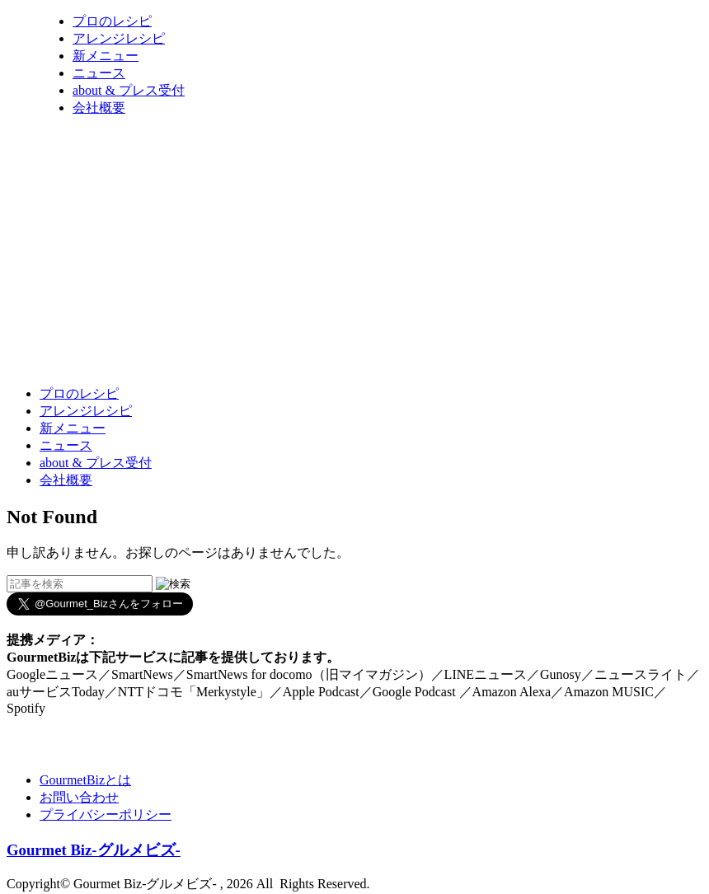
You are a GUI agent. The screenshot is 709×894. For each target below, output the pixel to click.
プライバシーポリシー (105, 814)
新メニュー (106, 56)
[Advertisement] (307, 332)
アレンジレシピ (119, 38)
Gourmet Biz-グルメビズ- (94, 850)
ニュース (99, 73)
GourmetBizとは (85, 780)
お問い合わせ (79, 797)
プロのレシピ (112, 21)
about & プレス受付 (129, 90)
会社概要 (99, 108)
